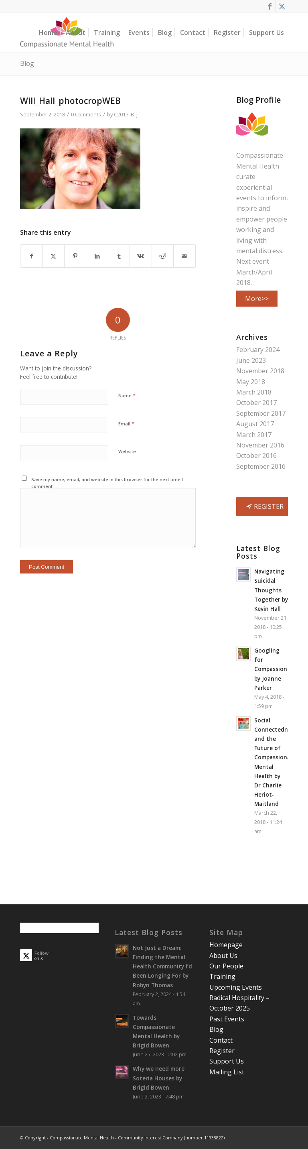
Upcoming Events (235, 987)
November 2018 (260, 370)
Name (127, 395)
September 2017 (261, 413)
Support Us (226, 1061)
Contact (221, 1040)
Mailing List (226, 1072)
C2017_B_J (126, 114)
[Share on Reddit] (162, 256)
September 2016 (261, 466)
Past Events (226, 1019)
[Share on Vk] (140, 256)
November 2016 (260, 445)
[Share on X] (53, 256)
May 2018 (250, 381)
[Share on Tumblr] (119, 256)
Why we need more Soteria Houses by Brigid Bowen (158, 1078)
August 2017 (255, 423)
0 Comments (86, 114)
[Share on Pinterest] (75, 256)
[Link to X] (282, 6)
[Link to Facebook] (270, 6)
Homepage (226, 944)
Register (222, 1050)
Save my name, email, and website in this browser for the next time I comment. (107, 482)
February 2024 (258, 349)
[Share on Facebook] (31, 256)
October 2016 (256, 455)
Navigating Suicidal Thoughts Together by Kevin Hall (271, 589)
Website (127, 451)
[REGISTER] (266, 506)
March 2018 (254, 392)
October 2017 (256, 402)
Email (126, 423)
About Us (223, 955)
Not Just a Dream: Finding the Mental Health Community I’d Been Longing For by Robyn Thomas (162, 966)
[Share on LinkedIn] (96, 256)
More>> (257, 298)
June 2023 (251, 360)
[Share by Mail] (184, 256)
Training (222, 976)
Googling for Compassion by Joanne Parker (270, 669)
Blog (27, 63)
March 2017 (254, 434)
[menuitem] (48, 32)
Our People (226, 966)
